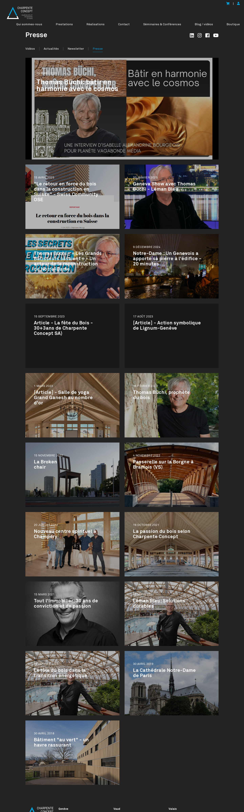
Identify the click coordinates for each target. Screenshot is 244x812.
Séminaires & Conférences (162, 24)
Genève (63, 809)
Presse (98, 48)
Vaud (117, 809)
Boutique (233, 24)
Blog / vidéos (204, 24)
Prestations (64, 24)
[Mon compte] (238, 4)
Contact (124, 24)
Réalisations (95, 24)
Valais (173, 809)
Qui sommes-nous (29, 24)
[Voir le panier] (227, 4)
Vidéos (30, 48)
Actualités (51, 48)
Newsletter (76, 48)
